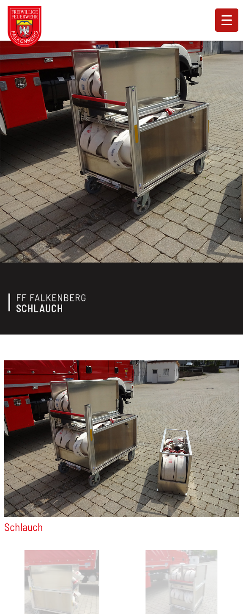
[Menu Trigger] (226, 20)
